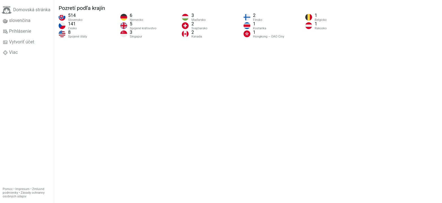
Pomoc (8, 189)
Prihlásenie (17, 31)
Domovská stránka (26, 10)
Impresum (22, 189)
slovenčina (16, 20)
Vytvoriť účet (18, 42)
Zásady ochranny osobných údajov (24, 194)
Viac (10, 52)
